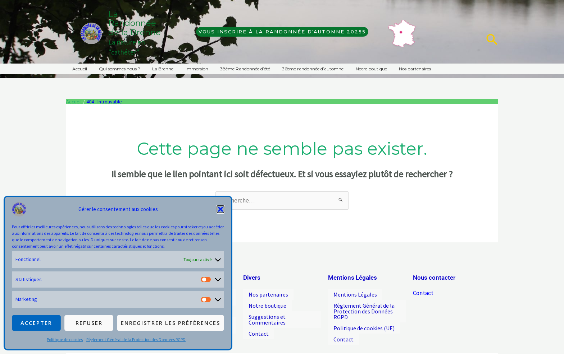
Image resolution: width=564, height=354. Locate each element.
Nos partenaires (390, 68)
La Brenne (154, 68)
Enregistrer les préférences (170, 322)
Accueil (77, 68)
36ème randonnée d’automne (294, 68)
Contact (259, 327)
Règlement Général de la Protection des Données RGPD (136, 339)
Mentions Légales (355, 293)
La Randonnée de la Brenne (134, 23)
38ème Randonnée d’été (230, 68)
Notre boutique (349, 68)
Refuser (89, 322)
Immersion (185, 68)
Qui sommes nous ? (114, 68)
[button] (220, 209)
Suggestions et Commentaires (267, 314)
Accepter (36, 322)
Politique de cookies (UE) (364, 323)
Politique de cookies (65, 339)
